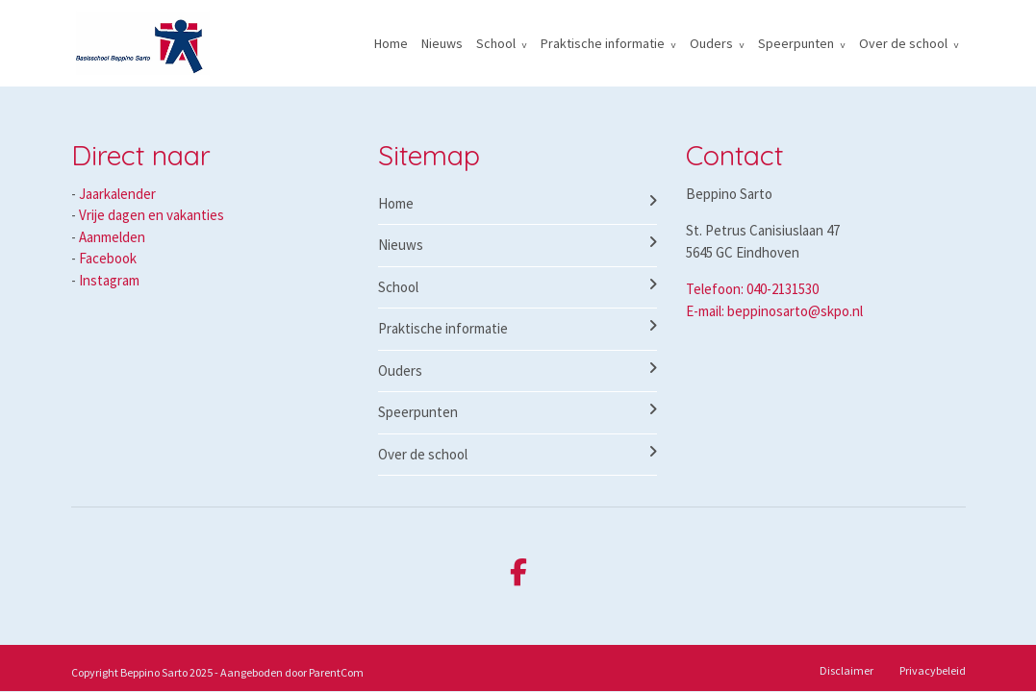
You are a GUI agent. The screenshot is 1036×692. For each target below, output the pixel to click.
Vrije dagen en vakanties (151, 215)
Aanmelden (112, 237)
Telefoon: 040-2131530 (752, 289)
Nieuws (442, 43)
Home (391, 43)
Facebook (108, 258)
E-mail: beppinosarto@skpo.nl (774, 311)
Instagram (109, 280)
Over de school (903, 43)
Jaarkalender (117, 194)
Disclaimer (846, 670)
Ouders (711, 43)
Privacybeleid (932, 670)
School (496, 43)
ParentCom (336, 672)
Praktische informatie (603, 43)
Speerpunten (796, 43)
